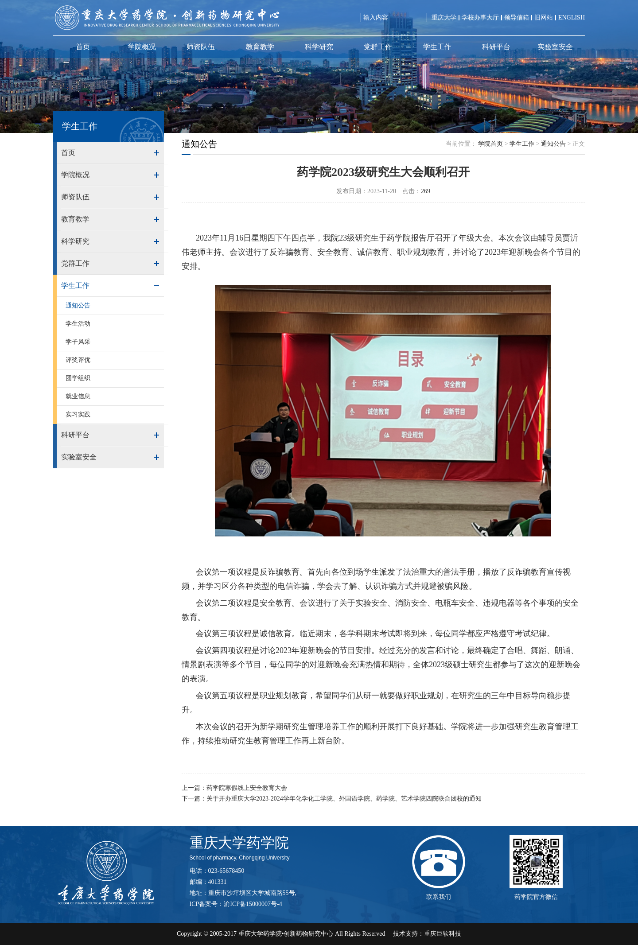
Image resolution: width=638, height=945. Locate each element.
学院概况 (142, 47)
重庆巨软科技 (442, 933)
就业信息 (78, 396)
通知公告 (78, 305)
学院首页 (490, 143)
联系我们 (438, 897)
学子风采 (78, 341)
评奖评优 (78, 360)
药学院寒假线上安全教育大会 (246, 788)
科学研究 (319, 47)
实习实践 (78, 414)
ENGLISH (571, 17)
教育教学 (260, 47)
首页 (83, 47)
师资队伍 (201, 47)
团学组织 (78, 378)
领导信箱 (516, 17)
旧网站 (543, 17)
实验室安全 (555, 47)
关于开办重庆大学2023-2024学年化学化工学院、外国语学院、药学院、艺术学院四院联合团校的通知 (344, 798)
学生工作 (437, 47)
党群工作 (378, 47)
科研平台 (496, 47)
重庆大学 (444, 17)
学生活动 (78, 323)
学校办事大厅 (480, 17)
